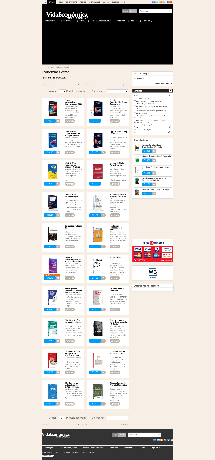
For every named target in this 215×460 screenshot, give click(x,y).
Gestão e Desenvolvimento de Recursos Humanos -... (73, 260)
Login (125, 11)
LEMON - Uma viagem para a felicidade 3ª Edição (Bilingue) (72, 166)
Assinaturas (49, 21)
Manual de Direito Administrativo (117, 164)
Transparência (115, 257)
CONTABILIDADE (94, 2)
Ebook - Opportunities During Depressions (118, 102)
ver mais (70, 121)
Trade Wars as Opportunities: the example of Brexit (72, 133)
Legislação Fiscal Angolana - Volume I (156, 168)
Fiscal (82, 21)
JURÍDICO (83, 2)
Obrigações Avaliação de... (73, 227)
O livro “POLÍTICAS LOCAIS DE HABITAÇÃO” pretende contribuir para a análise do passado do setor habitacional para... (118, 299)
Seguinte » (124, 85)
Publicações (48, 447)
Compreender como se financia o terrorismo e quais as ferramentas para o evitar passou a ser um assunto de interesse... (73, 363)
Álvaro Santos (142, 113)
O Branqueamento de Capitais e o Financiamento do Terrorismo (72, 354)
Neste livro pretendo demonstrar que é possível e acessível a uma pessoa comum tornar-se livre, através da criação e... (118, 331)
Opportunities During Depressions (118, 132)
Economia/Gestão (67, 21)
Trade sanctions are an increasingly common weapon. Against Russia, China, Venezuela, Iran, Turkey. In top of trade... (73, 142)
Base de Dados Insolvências (93, 447)
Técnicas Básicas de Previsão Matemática (118, 384)
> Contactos (47, 456)
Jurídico (146, 21)
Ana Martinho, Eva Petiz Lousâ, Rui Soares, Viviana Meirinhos (150, 121)
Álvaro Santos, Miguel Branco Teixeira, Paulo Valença (151, 117)
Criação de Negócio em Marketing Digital (73, 321)
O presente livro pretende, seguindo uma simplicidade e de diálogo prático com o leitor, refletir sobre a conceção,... (118, 363)
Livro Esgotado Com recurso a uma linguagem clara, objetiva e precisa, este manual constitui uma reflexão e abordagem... (118, 174)
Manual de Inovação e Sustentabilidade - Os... (118, 196)
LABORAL (106, 2)
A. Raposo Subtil (143, 99)
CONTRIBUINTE (71, 2)
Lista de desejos (141, 73)
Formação (114, 447)
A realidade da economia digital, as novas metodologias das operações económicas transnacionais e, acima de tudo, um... (73, 205)
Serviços (141, 447)
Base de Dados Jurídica (68, 447)
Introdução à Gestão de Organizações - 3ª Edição (152, 146)
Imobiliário (121, 21)
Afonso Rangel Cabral (145, 104)
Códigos (134, 21)
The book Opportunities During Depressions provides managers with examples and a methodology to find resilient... (118, 111)
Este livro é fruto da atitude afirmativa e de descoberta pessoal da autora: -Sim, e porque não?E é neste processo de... (118, 237)
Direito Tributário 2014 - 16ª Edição (156, 189)
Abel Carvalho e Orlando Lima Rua (149, 101)
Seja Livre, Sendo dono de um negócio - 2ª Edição (118, 322)
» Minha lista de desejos (163, 83)
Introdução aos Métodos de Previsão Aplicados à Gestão (73, 291)
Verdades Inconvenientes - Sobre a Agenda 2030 (73, 102)
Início (45, 67)
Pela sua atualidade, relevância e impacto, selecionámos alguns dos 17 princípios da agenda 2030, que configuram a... (72, 111)
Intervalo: (137, 130)
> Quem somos (65, 452)
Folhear (54, 275)
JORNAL (60, 2)
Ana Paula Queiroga (144, 125)
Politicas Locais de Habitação (117, 290)
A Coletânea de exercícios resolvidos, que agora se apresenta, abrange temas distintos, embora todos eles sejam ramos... (73, 237)
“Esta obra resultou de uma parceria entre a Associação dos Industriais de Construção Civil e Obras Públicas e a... (118, 205)
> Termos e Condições (79, 452)
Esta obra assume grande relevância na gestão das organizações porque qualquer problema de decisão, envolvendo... (118, 394)
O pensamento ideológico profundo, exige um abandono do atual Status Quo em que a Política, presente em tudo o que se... (118, 268)
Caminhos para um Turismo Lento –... (117, 352)
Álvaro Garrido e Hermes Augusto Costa (151, 111)
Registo (133, 11)
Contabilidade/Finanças (101, 21)
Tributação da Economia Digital (71, 195)
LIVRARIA (52, 2)
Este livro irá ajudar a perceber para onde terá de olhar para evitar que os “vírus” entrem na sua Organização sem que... (73, 393)
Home (45, 2)
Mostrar (52, 91)
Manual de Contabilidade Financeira (156, 156)
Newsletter (128, 447)
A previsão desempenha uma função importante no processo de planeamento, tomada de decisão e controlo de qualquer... (73, 300)
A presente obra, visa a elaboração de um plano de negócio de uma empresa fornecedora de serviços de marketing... (73, 330)
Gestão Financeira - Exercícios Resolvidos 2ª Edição (154, 179)
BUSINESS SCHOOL (118, 2)
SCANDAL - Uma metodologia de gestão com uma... (72, 385)
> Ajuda (91, 452)
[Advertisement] (107, 44)
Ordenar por (98, 91)
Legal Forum (155, 447)
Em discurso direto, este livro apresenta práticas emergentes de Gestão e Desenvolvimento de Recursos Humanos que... (73, 268)
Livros (52, 67)
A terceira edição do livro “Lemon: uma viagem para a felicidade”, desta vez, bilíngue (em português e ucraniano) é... (73, 174)
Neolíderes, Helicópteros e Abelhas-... (116, 228)
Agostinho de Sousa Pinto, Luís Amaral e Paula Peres (151, 107)
